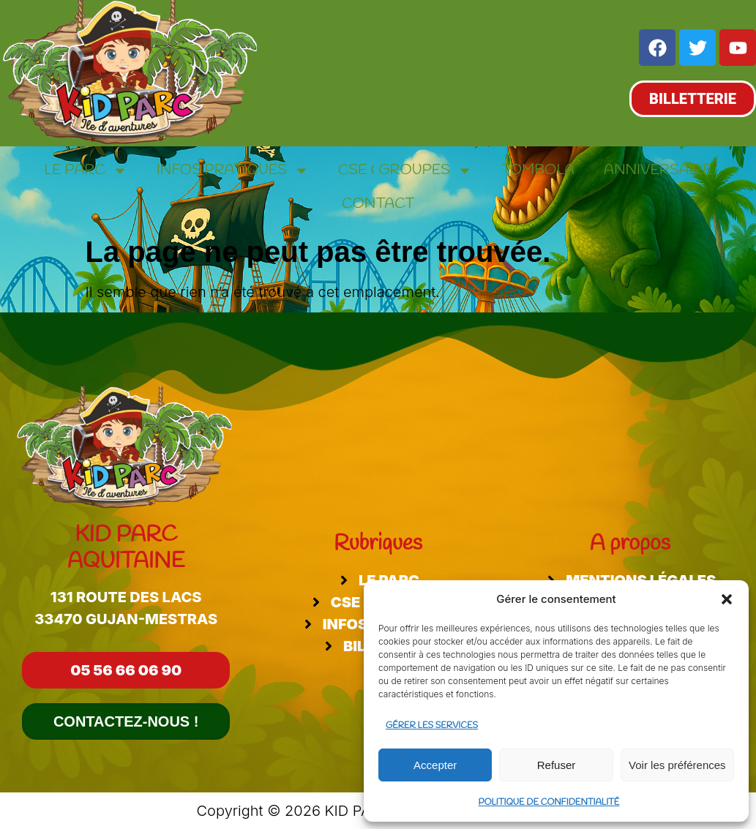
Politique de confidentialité (549, 803)
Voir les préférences (677, 765)
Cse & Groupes (405, 170)
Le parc (85, 170)
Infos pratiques (233, 170)
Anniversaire (658, 170)
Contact (378, 204)
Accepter (435, 765)
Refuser (556, 765)
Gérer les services (432, 726)
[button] (726, 599)
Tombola (538, 170)
